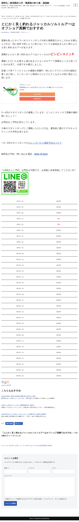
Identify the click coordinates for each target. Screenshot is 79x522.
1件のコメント (26, 32)
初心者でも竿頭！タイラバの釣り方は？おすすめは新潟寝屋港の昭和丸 (32, 446)
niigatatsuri (6, 32)
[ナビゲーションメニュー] (75, 5)
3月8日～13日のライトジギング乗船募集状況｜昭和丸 (18, 405)
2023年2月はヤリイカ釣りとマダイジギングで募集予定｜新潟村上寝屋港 (25, 414)
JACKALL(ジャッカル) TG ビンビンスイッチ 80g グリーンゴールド (41, 87)
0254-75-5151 (41, 151)
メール (31, 469)
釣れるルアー (19, 424)
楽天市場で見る (45, 94)
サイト (54, 469)
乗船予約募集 (9, 424)
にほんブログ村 (6, 385)
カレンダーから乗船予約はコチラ (45, 140)
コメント (8, 476)
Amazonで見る (27, 94)
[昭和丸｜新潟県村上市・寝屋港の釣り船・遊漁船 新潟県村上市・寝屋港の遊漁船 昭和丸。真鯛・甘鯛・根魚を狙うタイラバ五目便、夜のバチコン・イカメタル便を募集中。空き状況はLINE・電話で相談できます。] (36, 5)
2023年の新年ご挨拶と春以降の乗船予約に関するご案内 (19, 396)
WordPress (45, 520)
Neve (31, 520)
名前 (6, 469)
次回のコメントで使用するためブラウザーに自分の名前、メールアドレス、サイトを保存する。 (37, 500)
